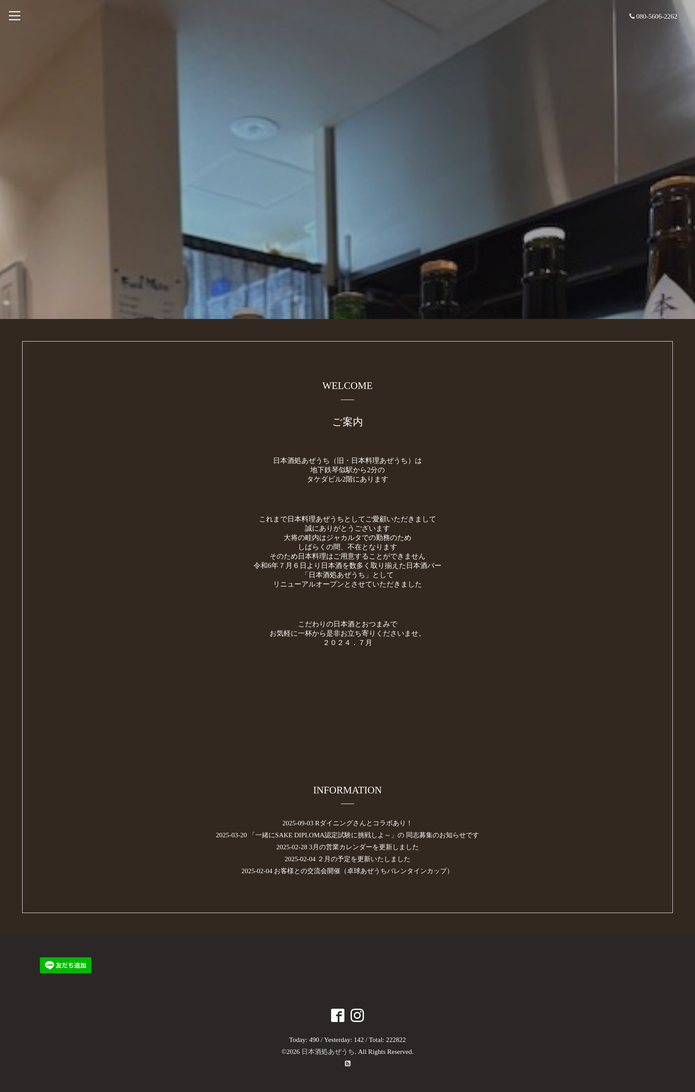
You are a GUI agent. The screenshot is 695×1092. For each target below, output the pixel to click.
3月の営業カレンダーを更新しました (364, 847)
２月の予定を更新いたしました (363, 859)
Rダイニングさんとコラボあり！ (364, 823)
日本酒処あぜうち (328, 1051)
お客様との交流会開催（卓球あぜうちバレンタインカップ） (363, 870)
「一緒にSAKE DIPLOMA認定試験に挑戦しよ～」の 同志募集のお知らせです (364, 835)
